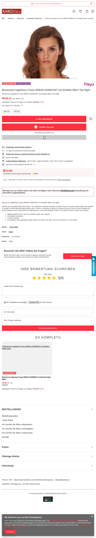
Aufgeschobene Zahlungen (16, 161)
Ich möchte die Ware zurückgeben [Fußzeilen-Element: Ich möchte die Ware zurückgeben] (17, 465)
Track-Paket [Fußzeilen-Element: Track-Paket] (7, 456)
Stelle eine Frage (78, 256)
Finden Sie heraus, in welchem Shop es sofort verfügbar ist (28, 154)
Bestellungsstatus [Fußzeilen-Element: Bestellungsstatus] (10, 452)
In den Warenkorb (44, 119)
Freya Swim (13, 227)
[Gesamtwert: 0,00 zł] (87, 11)
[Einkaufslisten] (80, 11)
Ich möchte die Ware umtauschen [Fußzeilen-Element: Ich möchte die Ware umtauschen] (17, 469)
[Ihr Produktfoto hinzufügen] (45, 302)
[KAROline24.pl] (67, 191)
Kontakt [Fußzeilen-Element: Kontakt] (5, 473)
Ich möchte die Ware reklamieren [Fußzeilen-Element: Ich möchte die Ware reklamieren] (17, 460)
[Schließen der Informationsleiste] (91, 3)
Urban (11, 232)
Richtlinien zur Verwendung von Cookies (64, 521)
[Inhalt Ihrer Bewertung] (48, 289)
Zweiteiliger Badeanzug (34, 18)
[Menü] (93, 11)
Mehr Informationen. (64, 179)
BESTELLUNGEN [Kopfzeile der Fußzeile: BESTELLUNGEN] (11, 445)
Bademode (20, 18)
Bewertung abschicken (48, 328)
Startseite (11, 18)
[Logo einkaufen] (11, 11)
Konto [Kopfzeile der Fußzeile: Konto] (5, 483)
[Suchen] (74, 11)
